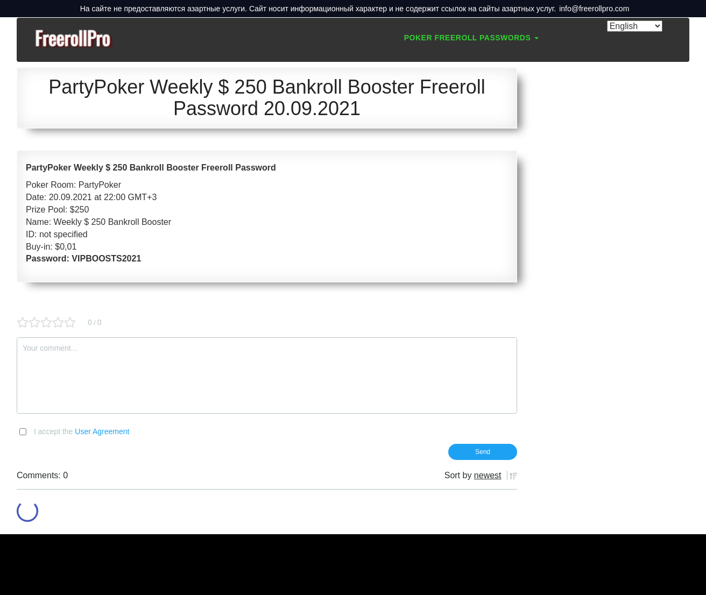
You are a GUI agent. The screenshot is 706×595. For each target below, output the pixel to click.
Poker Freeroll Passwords (471, 37)
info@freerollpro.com (594, 8)
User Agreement (102, 431)
